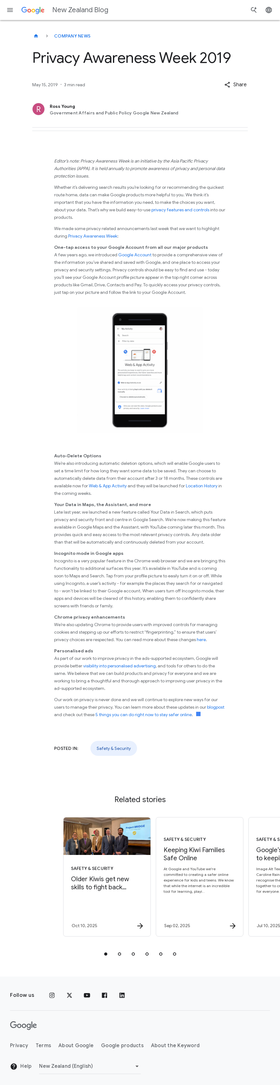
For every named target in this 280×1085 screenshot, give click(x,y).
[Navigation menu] (10, 10)
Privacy (19, 1045)
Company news (72, 36)
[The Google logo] (23, 1025)
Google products (122, 1045)
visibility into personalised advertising (119, 666)
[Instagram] (51, 995)
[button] (235, 85)
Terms (43, 1045)
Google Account (134, 255)
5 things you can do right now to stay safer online (143, 714)
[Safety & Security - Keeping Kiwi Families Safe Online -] (185, 876)
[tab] (106, 954)
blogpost (215, 707)
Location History (201, 486)
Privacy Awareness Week (92, 236)
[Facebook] (104, 995)
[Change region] (90, 1066)
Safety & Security (114, 748)
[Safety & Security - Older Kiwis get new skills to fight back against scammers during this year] (93, 876)
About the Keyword (175, 1045)
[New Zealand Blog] (35, 35)
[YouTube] (86, 995)
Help (21, 1066)
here (201, 639)
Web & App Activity (108, 486)
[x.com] (69, 995)
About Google (76, 1045)
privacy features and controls (180, 210)
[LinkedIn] (122, 995)
